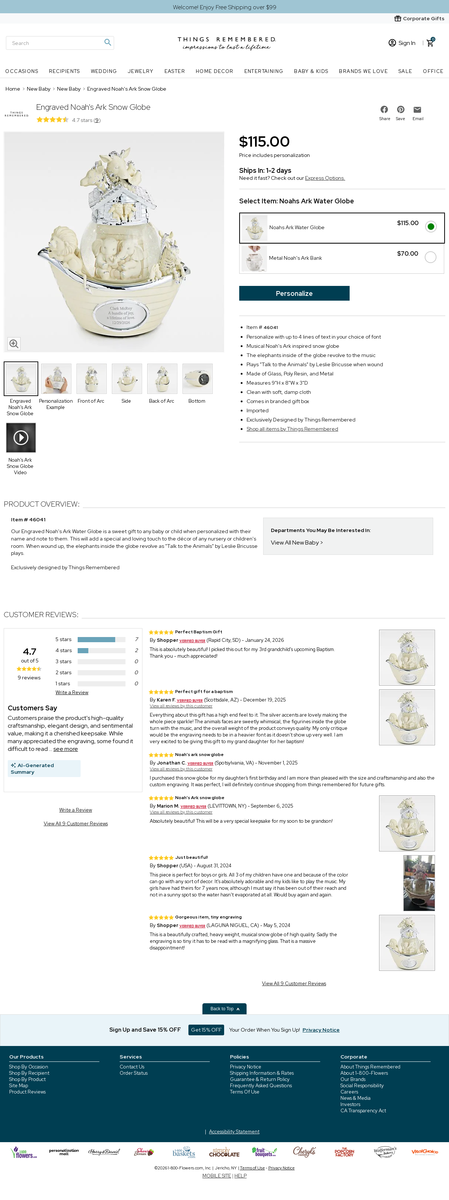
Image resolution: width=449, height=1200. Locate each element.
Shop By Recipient (29, 1073)
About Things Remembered (370, 1067)
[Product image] (114, 243)
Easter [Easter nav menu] (175, 71)
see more (65, 749)
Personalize (294, 293)
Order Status (134, 1073)
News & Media (355, 1098)
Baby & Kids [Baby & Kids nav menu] (311, 71)
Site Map (18, 1085)
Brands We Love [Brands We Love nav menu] (363, 71)
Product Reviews (27, 1092)
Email (418, 118)
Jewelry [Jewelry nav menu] (141, 71)
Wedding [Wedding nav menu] (104, 71)
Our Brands (352, 1079)
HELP (240, 1176)
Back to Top (225, 1008)
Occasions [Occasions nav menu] (21, 71)
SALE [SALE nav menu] (406, 71)
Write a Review (72, 692)
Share (384, 118)
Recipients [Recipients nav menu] (64, 71)
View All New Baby (295, 542)
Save (400, 118)
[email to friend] (417, 110)
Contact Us (132, 1067)
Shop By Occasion (28, 1067)
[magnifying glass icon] (14, 343)
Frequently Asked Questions (261, 1085)
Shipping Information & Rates (262, 1073)
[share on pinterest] (400, 109)
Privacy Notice (245, 1067)
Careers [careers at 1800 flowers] (349, 1092)
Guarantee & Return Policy (260, 1079)
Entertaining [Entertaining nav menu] (264, 71)
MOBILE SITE (216, 1176)
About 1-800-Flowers (364, 1073)
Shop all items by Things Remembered (292, 429)
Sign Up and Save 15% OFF (145, 1029)
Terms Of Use (244, 1092)
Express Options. (325, 178)
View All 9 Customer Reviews (76, 824)
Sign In (402, 43)
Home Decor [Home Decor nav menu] (215, 71)
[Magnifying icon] (107, 42)
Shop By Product (27, 1079)
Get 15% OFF (206, 1029)
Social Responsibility (362, 1085)
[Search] (60, 43)
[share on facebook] (384, 109)
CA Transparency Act (363, 1111)
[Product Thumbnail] (21, 378)
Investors (350, 1104)
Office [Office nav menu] (433, 71)
